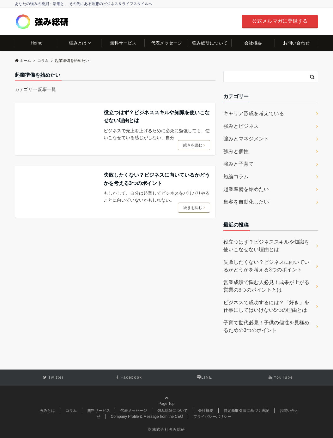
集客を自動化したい (246, 201)
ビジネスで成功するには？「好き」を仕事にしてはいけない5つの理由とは (266, 306)
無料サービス (123, 42)
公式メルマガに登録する (280, 21)
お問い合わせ (296, 42)
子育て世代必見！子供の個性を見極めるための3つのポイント (266, 326)
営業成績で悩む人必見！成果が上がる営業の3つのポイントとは (266, 286)
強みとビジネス (241, 126)
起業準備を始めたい (246, 189)
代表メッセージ (166, 42)
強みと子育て (238, 164)
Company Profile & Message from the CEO (147, 416)
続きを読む (194, 145)
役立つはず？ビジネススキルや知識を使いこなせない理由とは (157, 116)
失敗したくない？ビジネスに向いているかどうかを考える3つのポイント (157, 179)
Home (36, 42)
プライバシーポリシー (212, 416)
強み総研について (209, 42)
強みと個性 (236, 151)
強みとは (78, 42)
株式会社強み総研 (168, 429)
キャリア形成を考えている (253, 113)
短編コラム (236, 176)
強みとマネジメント (246, 138)
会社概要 (253, 42)
